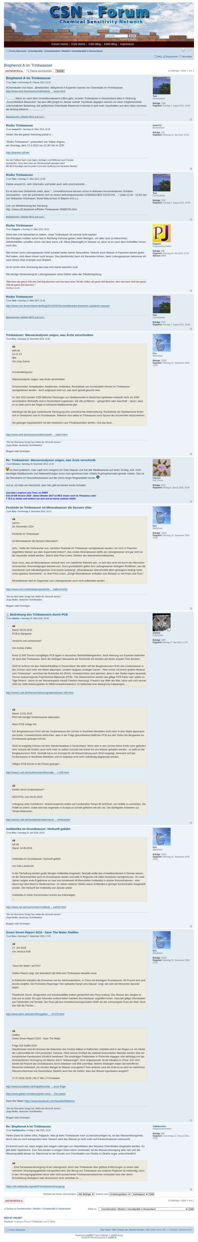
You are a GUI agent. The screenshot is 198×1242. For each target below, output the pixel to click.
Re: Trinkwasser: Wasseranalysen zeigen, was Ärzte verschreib (50, 460)
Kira (14, 339)
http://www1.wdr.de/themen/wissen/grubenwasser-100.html (40, 692)
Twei (14, 82)
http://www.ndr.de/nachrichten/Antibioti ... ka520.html (36, 907)
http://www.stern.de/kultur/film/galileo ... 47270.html (35, 1014)
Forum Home (60, 44)
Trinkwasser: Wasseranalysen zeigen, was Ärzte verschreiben (49, 335)
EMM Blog (110, 44)
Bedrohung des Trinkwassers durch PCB (39, 614)
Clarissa (16, 464)
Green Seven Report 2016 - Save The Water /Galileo (42, 932)
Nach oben (191, 119)
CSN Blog (94, 44)
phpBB (89, 1235)
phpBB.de (112, 1237)
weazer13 (16, 129)
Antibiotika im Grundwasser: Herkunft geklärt (38, 829)
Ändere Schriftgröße (189, 50)
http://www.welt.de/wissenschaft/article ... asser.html (35, 91)
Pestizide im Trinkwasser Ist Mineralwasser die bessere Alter (49, 507)
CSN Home (78, 44)
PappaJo (16, 229)
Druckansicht (183, 50)
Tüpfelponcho (18, 1130)
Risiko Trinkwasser (19, 125)
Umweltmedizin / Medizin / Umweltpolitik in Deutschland (73, 51)
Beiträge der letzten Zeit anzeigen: (69, 1194)
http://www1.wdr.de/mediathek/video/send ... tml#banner (38, 819)
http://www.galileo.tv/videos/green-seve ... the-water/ (36, 1093)
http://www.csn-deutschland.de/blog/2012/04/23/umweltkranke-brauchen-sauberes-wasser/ (58, 305)
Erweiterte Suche (128, 39)
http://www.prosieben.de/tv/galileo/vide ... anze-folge (36, 1086)
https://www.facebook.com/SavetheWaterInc (49, 1100)
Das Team (105, 1230)
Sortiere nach (113, 1194)
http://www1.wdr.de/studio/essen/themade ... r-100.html (37, 772)
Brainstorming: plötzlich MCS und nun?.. (25, 117)
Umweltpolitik (35, 51)
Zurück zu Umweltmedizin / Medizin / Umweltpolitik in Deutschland (38, 1208)
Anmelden (187, 56)
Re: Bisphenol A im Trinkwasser (28, 1126)
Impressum (127, 44)
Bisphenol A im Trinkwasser (28, 65)
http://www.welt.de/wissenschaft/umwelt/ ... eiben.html (36, 434)
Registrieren (172, 56)
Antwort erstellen (14, 70)
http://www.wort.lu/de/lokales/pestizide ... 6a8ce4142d (36, 589)
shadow (15, 618)
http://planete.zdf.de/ (17, 152)
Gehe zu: (92, 1209)
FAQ (159, 56)
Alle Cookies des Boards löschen (128, 1230)
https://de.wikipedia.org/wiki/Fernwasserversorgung (35, 1186)
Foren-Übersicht (17, 51)
